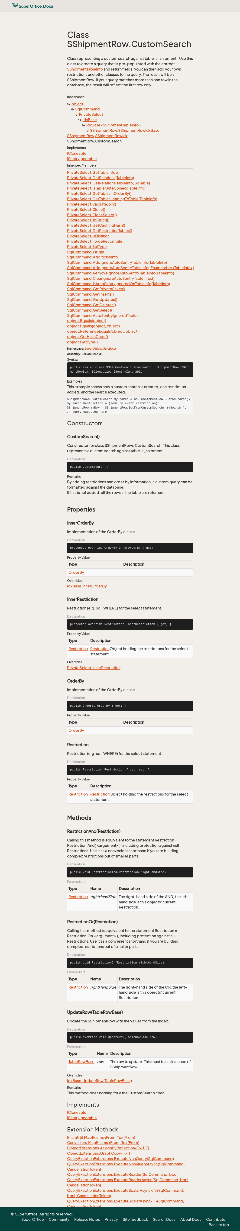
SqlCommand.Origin (85, 252)
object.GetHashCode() (87, 336)
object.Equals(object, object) (93, 326)
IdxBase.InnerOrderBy (87, 586)
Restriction (78, 648)
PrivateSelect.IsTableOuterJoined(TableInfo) (106, 188)
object (77, 104)
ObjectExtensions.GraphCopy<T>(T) (99, 1153)
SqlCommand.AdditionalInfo (92, 257)
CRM (105, 348)
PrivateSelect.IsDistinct (88, 236)
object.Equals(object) (86, 320)
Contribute (215, 1219)
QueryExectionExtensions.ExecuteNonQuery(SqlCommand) (120, 1158)
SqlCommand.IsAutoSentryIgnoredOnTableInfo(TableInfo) (118, 283)
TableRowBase (81, 1061)
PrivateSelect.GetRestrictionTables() (99, 230)
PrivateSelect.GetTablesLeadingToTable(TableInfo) (112, 199)
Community (59, 1219)
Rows (113, 348)
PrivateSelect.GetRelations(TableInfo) (100, 177)
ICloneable (76, 153)
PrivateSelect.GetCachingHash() (96, 225)
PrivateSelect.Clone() (86, 209)
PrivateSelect (91, 114)
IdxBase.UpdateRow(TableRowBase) (99, 1080)
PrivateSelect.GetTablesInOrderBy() (99, 193)
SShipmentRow (103, 130)
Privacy (111, 1219)
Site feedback (135, 1219)
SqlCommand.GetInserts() (90, 294)
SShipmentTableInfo (85, 69)
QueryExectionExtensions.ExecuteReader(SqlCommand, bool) (122, 1174)
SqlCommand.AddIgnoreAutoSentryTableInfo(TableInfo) (117, 262)
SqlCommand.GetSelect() (90, 310)
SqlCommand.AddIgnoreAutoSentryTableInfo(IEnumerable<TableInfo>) (130, 267)
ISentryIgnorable (82, 158)
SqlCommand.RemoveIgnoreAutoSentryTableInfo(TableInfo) (120, 273)
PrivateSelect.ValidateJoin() (91, 204)
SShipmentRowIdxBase (138, 130)
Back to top (219, 1224)
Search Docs (164, 1219)
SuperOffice (92, 348)
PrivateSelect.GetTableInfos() (93, 172)
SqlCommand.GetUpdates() (92, 299)
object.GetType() (82, 342)
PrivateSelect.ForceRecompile (94, 241)
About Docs (190, 1219)
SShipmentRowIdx (111, 135)
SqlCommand (87, 109)
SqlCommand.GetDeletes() (91, 305)
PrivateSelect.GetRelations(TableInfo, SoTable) (108, 183)
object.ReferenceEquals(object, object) (103, 331)
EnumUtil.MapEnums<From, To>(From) (101, 1137)
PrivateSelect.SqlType (87, 246)
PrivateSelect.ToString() (88, 220)
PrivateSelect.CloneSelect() (92, 215)
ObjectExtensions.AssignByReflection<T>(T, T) (108, 1148)
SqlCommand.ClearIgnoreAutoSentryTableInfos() (110, 278)
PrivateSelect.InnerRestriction (93, 667)
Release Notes (87, 1219)
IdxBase (90, 119)
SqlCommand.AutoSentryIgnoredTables (102, 315)
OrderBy (76, 572)
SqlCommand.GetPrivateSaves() (96, 289)
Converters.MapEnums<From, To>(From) (103, 1142)
